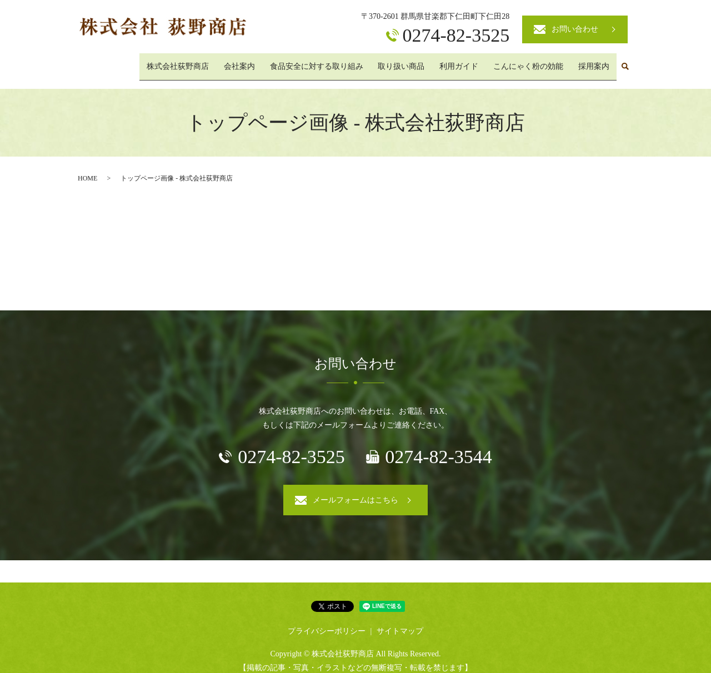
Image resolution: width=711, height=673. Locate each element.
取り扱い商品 (420, 61)
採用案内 (596, 61)
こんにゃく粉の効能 (537, 61)
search (625, 62)
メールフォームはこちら (355, 490)
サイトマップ (400, 621)
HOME (87, 169)
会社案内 (270, 61)
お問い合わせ (575, 29)
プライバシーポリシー (326, 621)
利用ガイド (472, 61)
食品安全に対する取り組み (341, 61)
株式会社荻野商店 (214, 61)
